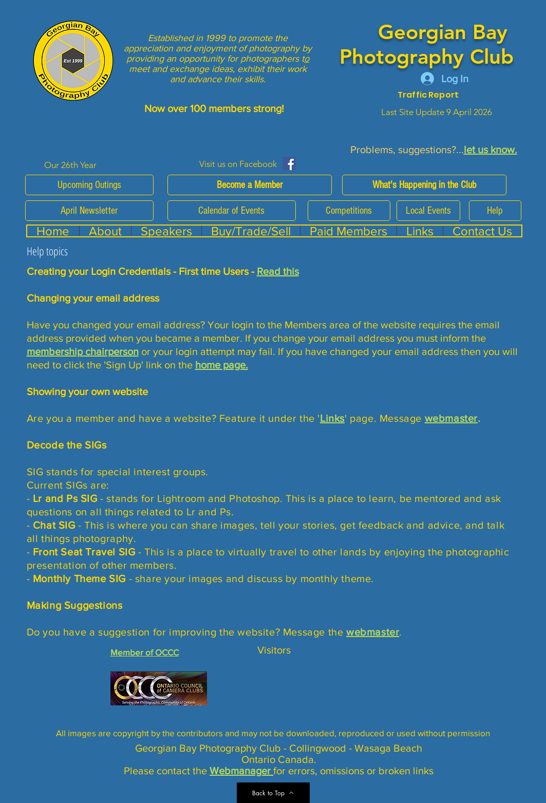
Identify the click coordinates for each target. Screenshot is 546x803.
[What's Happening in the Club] (424, 185)
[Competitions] (349, 210)
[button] (348, 231)
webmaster (451, 418)
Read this (278, 271)
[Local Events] (428, 210)
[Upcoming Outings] (89, 185)
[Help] (495, 210)
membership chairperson (83, 351)
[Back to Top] (273, 792)
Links (332, 418)
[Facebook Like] (320, 163)
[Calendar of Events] (231, 210)
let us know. (490, 149)
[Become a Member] (249, 185)
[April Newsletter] (89, 210)
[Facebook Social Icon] (289, 163)
